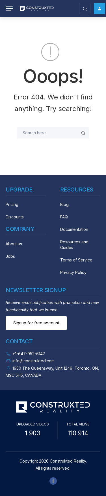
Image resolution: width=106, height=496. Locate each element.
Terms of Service (76, 259)
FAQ (64, 216)
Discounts (15, 216)
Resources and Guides (74, 244)
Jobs (10, 256)
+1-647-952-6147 (28, 353)
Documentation (74, 229)
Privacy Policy (73, 272)
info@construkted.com (33, 360)
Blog (64, 204)
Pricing (12, 204)
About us (14, 243)
